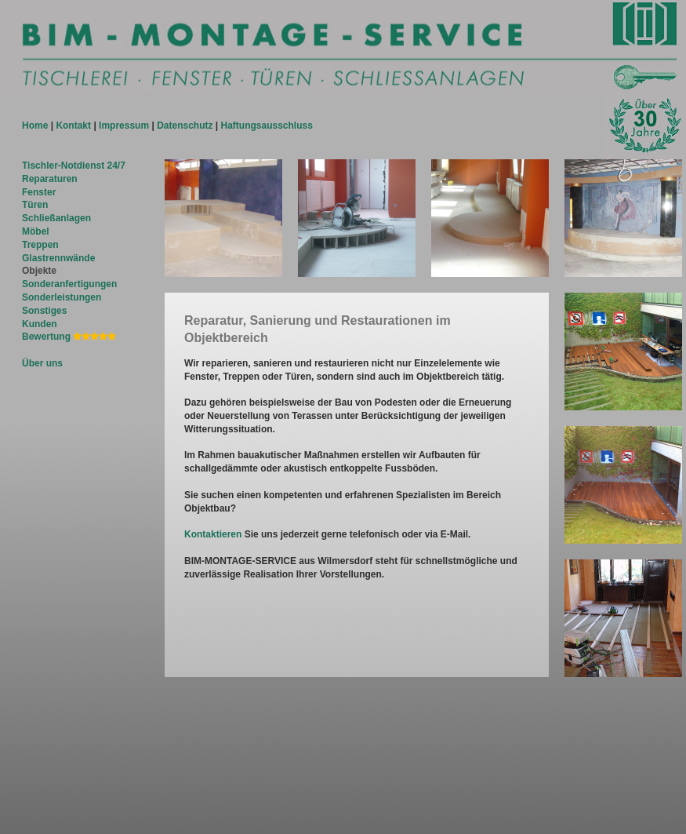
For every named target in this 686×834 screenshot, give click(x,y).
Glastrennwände (58, 258)
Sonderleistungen (61, 297)
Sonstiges (44, 310)
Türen (35, 204)
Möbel (35, 231)
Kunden (39, 324)
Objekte (39, 270)
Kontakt (73, 125)
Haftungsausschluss (267, 125)
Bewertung (69, 336)
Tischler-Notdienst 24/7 (73, 165)
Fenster (39, 192)
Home (35, 125)
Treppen (40, 244)
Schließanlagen (56, 218)
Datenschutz (184, 125)
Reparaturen (50, 178)
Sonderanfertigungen (69, 284)
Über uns (42, 363)
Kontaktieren (212, 534)
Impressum (124, 125)
